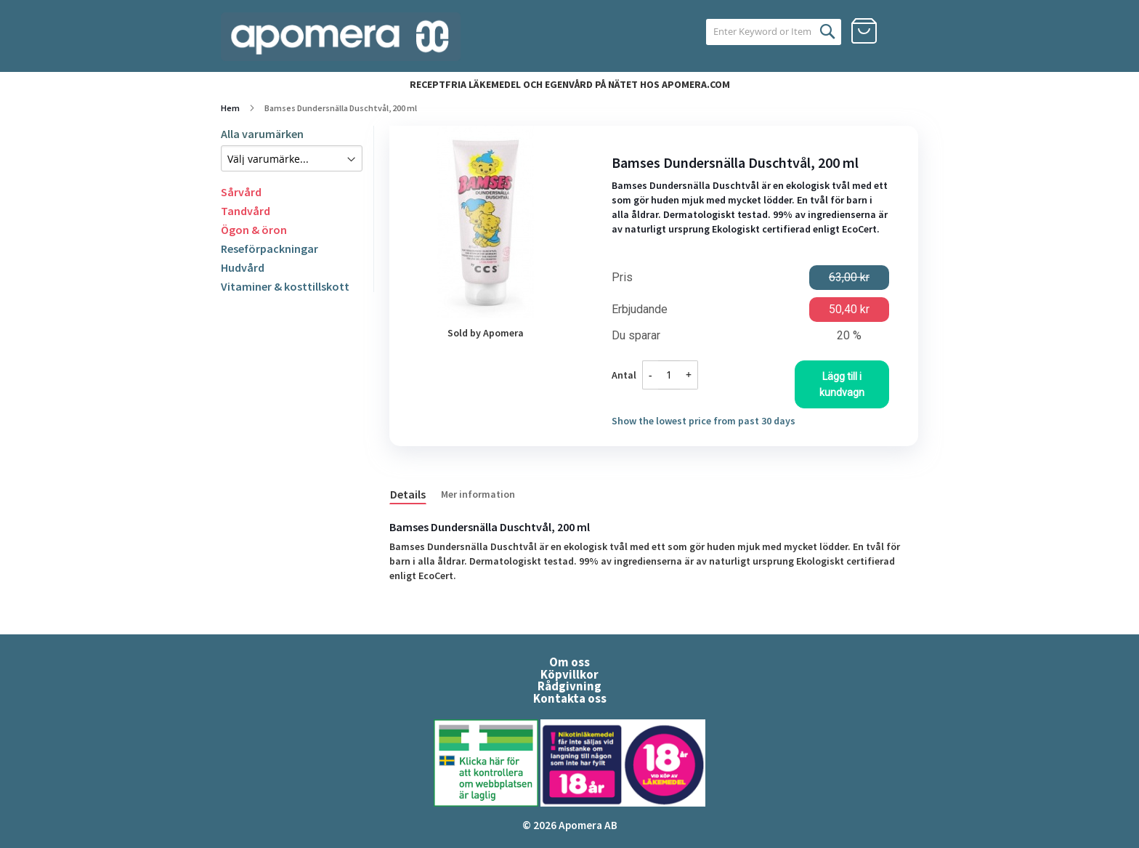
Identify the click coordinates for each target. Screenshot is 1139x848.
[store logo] (341, 36)
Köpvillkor (569, 674)
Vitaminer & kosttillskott (285, 286)
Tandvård (245, 210)
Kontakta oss (570, 698)
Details (408, 494)
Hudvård (242, 267)
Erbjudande (640, 309)
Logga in (905, 31)
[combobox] (756, 32)
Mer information (478, 494)
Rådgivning (569, 686)
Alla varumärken (262, 133)
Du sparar (636, 335)
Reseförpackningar (269, 248)
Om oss (569, 662)
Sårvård (241, 192)
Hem (230, 107)
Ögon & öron (254, 229)
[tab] (415, 493)
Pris (622, 277)
